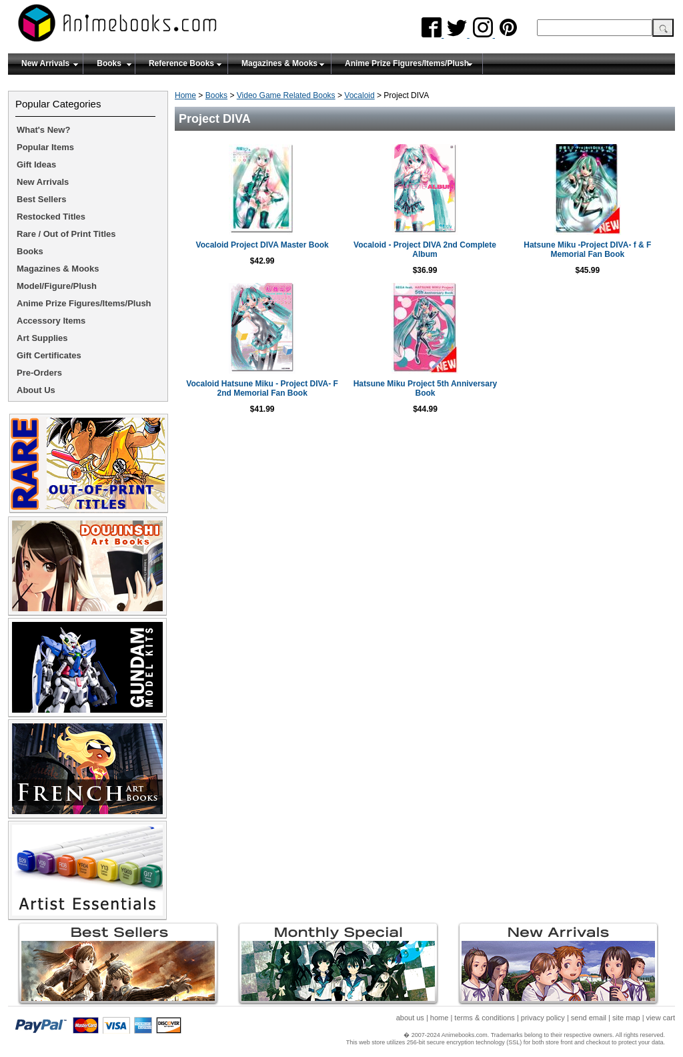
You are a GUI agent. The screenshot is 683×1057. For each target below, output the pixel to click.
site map (626, 1018)
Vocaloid (359, 95)
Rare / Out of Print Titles (66, 234)
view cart (660, 1018)
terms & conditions (484, 1018)
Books (109, 63)
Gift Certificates (49, 355)
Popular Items (45, 147)
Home (185, 95)
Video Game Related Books (286, 95)
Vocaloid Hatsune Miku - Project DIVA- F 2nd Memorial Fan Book (262, 388)
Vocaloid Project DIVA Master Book (262, 245)
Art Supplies (42, 338)
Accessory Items (51, 321)
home (439, 1018)
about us (410, 1018)
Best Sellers (41, 199)
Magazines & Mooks (279, 63)
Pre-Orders (39, 373)
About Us (36, 390)
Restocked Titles (51, 217)
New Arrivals (45, 63)
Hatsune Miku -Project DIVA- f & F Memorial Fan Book (587, 249)
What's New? (43, 130)
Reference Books (181, 63)
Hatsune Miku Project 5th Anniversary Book (426, 388)
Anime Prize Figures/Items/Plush (407, 63)
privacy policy (543, 1018)
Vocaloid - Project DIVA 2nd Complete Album (425, 249)
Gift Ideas (36, 164)
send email (588, 1018)
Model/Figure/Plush (57, 286)
